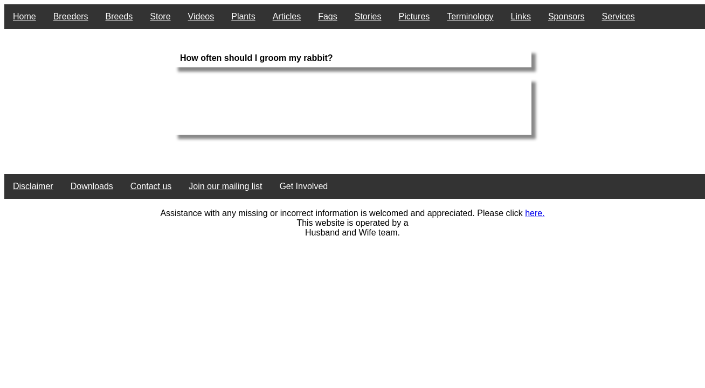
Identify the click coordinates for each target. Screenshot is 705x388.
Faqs (327, 16)
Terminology (470, 16)
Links (521, 16)
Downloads (92, 186)
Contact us (150, 186)
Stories (368, 16)
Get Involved (303, 186)
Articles (287, 16)
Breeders (70, 16)
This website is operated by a (352, 222)
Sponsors (566, 16)
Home (24, 16)
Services (618, 16)
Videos (201, 16)
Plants (243, 16)
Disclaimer (33, 186)
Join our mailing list (225, 186)
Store (160, 16)
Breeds (119, 16)
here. (534, 213)
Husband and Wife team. (352, 232)
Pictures (414, 16)
